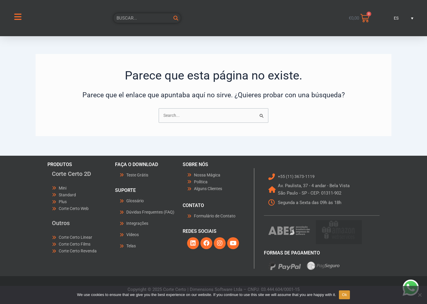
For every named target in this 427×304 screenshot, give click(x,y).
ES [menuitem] (396, 18)
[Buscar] (176, 18)
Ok (344, 294)
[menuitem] (399, 18)
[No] (420, 295)
